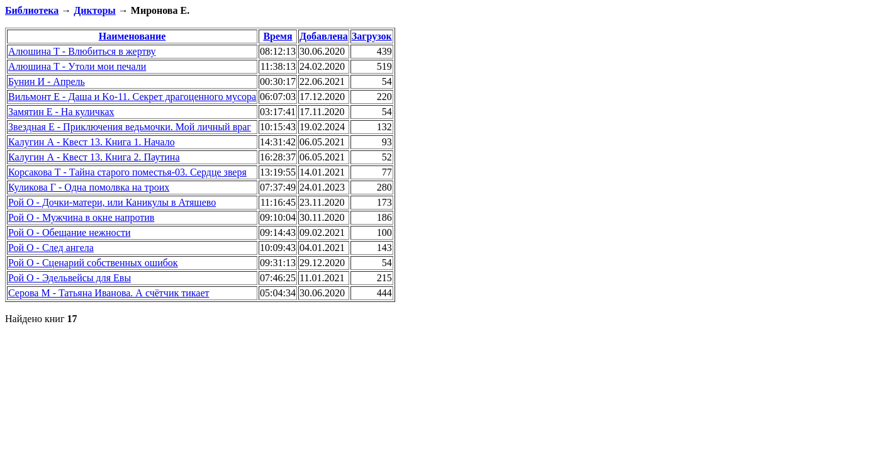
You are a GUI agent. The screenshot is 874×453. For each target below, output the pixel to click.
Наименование (132, 36)
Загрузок (372, 36)
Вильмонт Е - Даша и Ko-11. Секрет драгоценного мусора (132, 96)
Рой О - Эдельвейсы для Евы (69, 277)
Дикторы (94, 10)
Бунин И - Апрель (46, 81)
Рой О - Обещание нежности (69, 232)
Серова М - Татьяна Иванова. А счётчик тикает (109, 293)
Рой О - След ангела (51, 247)
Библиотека (32, 10)
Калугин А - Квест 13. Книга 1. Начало (91, 142)
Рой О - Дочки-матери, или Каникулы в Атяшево (112, 202)
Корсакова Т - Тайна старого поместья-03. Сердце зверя (127, 172)
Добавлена (324, 36)
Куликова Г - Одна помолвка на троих (88, 187)
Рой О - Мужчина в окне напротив (81, 217)
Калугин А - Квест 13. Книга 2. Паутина (94, 157)
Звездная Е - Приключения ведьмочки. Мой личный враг (129, 126)
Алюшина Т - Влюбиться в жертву (82, 51)
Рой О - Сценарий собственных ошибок (93, 262)
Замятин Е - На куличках (61, 111)
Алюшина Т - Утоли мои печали (77, 66)
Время (277, 36)
